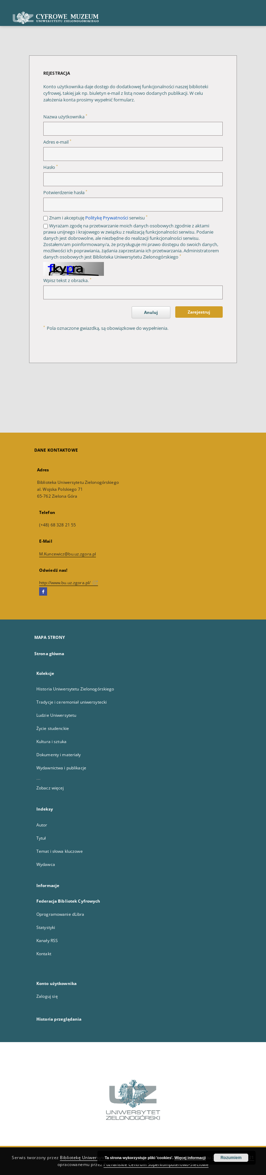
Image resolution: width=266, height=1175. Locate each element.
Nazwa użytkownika (65, 117)
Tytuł (41, 838)
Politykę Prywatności (106, 218)
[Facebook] (43, 592)
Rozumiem (231, 1157)
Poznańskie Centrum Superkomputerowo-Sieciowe (156, 1164)
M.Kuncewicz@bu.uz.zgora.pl (67, 554)
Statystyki (45, 927)
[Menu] (258, 5)
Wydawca (45, 864)
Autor (41, 825)
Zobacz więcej (50, 788)
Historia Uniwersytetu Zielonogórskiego (75, 689)
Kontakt (43, 954)
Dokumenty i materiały (58, 755)
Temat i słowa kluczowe (59, 851)
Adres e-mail (57, 142)
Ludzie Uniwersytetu (56, 715)
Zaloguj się (47, 996)
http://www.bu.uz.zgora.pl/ (68, 583)
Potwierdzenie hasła (65, 193)
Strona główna (49, 654)
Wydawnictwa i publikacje (61, 768)
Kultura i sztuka (51, 741)
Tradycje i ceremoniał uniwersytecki (71, 702)
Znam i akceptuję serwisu (98, 218)
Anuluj (151, 312)
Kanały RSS (47, 940)
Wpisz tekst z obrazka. (67, 280)
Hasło (50, 167)
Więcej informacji (190, 1158)
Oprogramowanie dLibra (60, 914)
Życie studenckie (52, 728)
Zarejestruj (199, 312)
